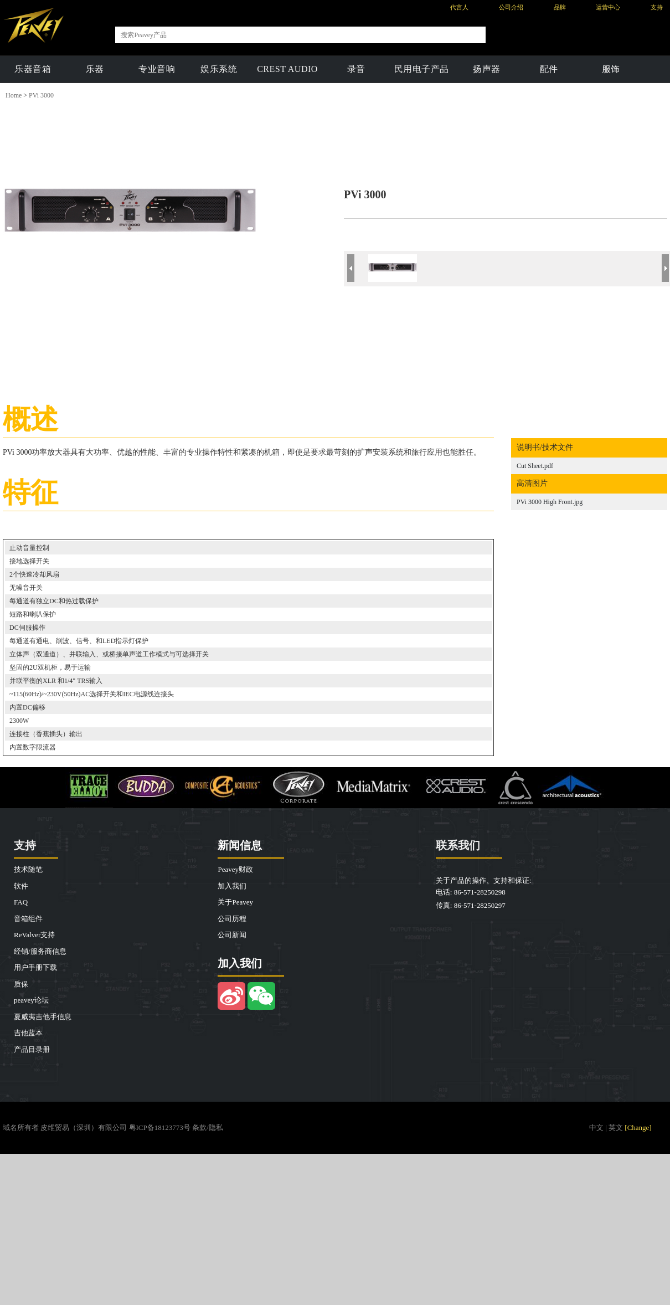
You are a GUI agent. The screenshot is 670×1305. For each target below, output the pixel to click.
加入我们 (232, 886)
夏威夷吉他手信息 (42, 1017)
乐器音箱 (32, 69)
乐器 (95, 69)
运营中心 (608, 7)
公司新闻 (232, 935)
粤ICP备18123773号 (159, 1127)
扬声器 (487, 69)
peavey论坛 (31, 1000)
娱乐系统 (218, 69)
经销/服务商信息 (40, 951)
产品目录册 (32, 1049)
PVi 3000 (41, 95)
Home (14, 95)
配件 (549, 69)
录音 (356, 69)
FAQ (21, 902)
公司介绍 (511, 7)
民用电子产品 (421, 69)
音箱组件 (28, 918)
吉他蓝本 (28, 1033)
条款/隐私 (207, 1127)
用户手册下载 (35, 967)
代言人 (459, 7)
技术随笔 (28, 869)
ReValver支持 (34, 935)
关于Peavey (235, 902)
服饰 (611, 69)
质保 (21, 984)
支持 (657, 7)
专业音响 (156, 69)
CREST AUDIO (287, 69)
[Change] (638, 1127)
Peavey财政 (235, 869)
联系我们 (458, 845)
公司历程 (232, 918)
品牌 (560, 7)
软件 (21, 886)
